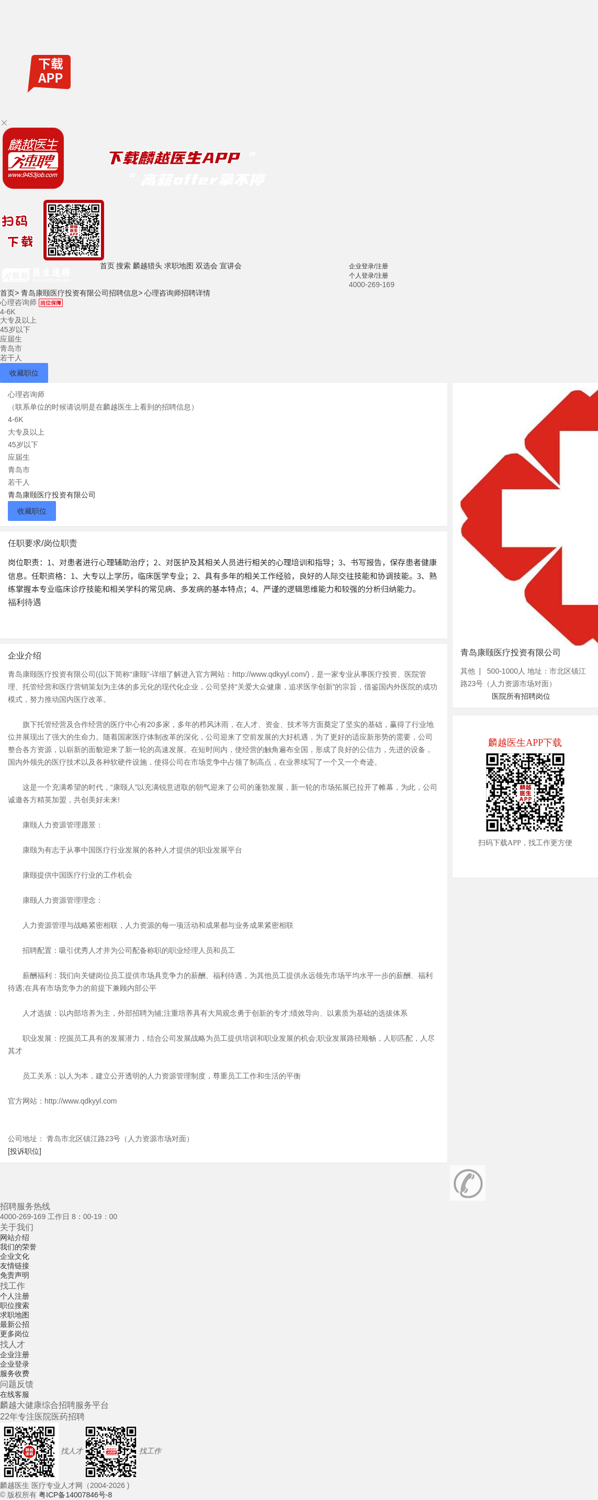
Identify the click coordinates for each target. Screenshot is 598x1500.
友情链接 (14, 1266)
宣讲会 (231, 266)
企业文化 (14, 1256)
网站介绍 (14, 1237)
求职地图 (179, 266)
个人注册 (14, 1296)
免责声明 (14, 1275)
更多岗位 (14, 1333)
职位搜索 (14, 1305)
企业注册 (14, 1354)
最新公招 (14, 1324)
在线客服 (14, 1394)
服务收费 (14, 1373)
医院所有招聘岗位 (521, 696)
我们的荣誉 (18, 1247)
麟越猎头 (147, 266)
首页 (107, 266)
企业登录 (14, 1364)
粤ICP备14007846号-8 (75, 1495)
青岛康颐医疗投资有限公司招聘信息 (81, 293)
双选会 (207, 266)
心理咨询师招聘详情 (177, 293)
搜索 (123, 266)
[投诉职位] (24, 1151)
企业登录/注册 (368, 266)
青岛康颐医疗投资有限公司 (52, 495)
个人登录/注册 (368, 275)
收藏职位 (24, 373)
